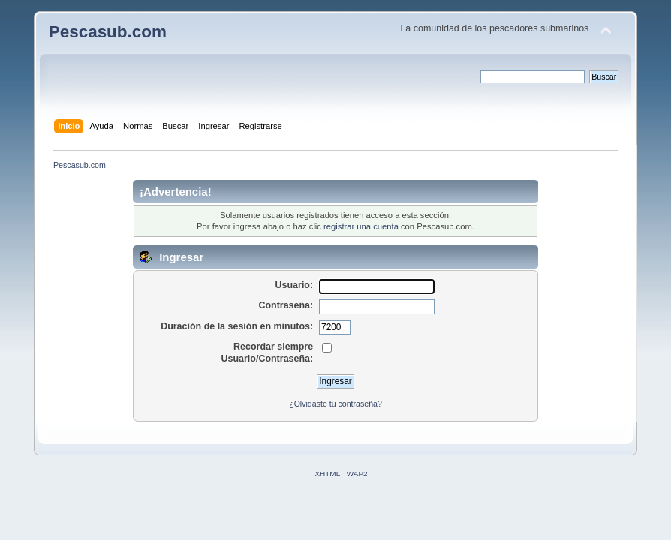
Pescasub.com (108, 31)
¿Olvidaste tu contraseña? (335, 403)
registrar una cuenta (361, 226)
